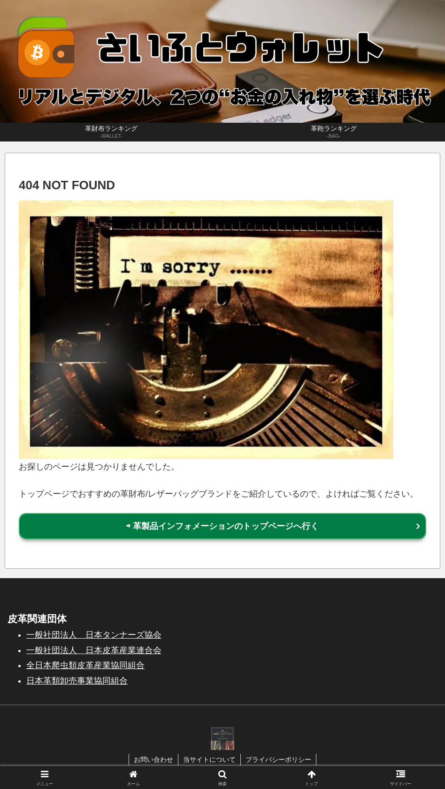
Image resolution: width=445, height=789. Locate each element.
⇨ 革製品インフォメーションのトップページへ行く (222, 526)
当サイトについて (209, 759)
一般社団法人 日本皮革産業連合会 (93, 650)
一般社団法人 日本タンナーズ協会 (93, 635)
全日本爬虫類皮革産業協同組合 (85, 665)
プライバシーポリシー (278, 759)
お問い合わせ (153, 759)
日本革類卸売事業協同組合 (77, 680)
